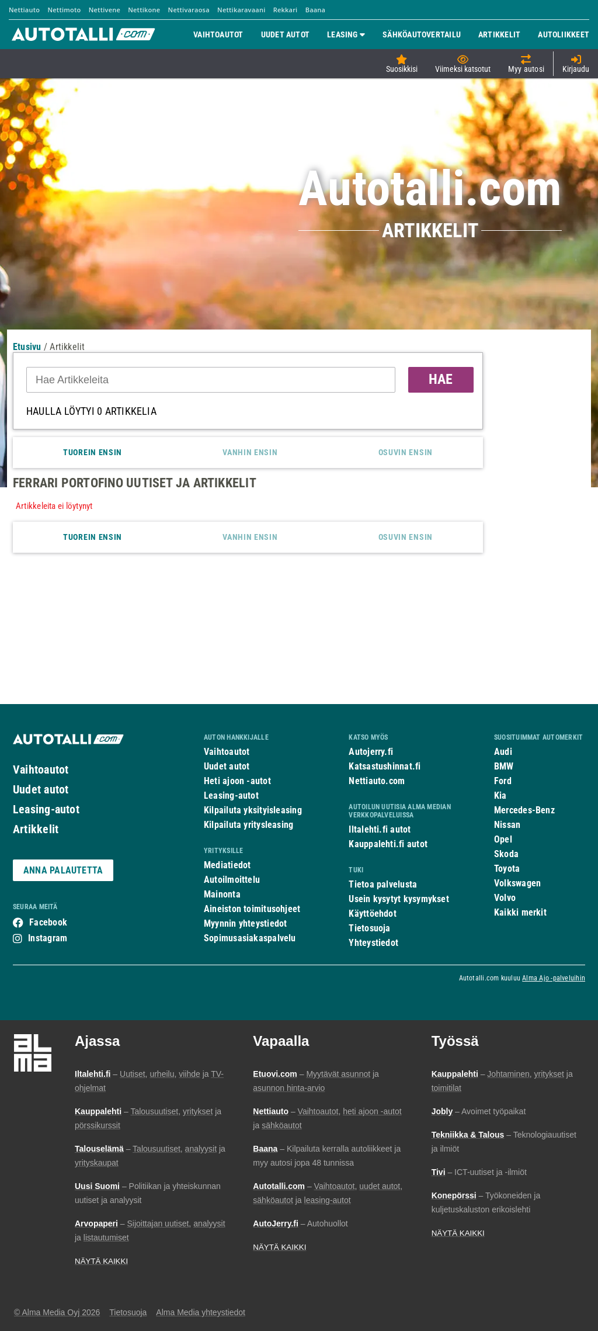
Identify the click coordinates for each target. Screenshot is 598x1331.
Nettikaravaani (241, 9)
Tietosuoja (369, 928)
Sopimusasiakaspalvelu (250, 938)
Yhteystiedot (373, 942)
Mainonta (222, 894)
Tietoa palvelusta (383, 884)
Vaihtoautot (40, 769)
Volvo (505, 897)
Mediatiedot (227, 865)
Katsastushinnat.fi (384, 766)
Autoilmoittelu (232, 879)
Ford (503, 780)
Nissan (507, 824)
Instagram (47, 938)
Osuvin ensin (405, 452)
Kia (500, 795)
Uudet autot (40, 789)
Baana (315, 9)
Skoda (506, 853)
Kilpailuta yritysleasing (248, 824)
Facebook (48, 922)
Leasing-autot (46, 809)
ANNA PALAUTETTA (63, 870)
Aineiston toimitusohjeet (252, 908)
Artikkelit (35, 829)
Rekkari (285, 9)
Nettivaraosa (189, 9)
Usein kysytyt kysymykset (398, 898)
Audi (503, 751)
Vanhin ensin (249, 452)
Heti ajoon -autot (237, 780)
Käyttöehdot (372, 913)
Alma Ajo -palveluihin (553, 978)
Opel (503, 839)
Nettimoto (64, 9)
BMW (504, 766)
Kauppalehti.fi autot (388, 844)
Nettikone (144, 9)
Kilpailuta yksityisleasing (253, 810)
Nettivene (104, 9)
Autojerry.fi (371, 751)
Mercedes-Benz (524, 810)
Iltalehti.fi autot (380, 829)
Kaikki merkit (520, 912)
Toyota (507, 868)
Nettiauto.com (377, 780)
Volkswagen (517, 883)
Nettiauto (24, 9)
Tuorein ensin (92, 452)
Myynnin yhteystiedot (245, 923)
